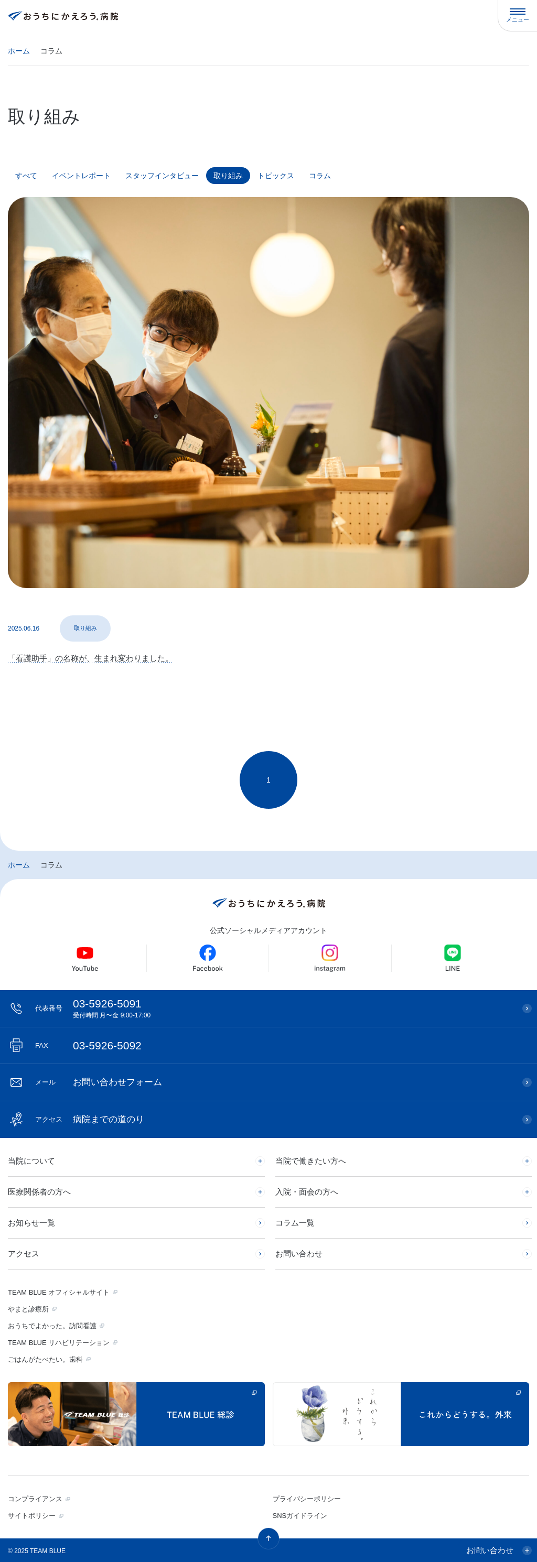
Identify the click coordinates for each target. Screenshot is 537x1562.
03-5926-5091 (273, 1008)
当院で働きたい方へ (310, 1161)
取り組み (228, 175)
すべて (26, 175)
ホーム (19, 51)
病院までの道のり (89, 1119)
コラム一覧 (295, 1222)
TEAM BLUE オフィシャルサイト (59, 1292)
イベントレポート (81, 175)
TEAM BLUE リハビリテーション (59, 1343)
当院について (31, 1161)
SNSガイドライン (300, 1515)
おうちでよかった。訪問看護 (52, 1326)
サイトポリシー (32, 1515)
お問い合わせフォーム (98, 1082)
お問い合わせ (299, 1253)
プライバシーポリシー (307, 1498)
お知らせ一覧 (31, 1222)
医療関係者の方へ (39, 1192)
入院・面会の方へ (306, 1192)
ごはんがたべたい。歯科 (45, 1359)
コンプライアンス (35, 1498)
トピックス (275, 175)
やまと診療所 (28, 1309)
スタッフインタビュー (162, 175)
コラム (320, 175)
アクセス (23, 1253)
